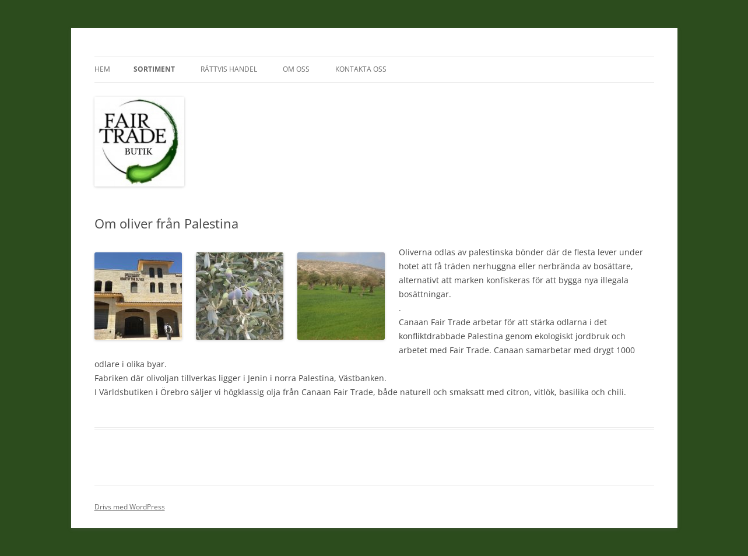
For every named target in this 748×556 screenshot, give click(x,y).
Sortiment (154, 69)
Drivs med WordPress (129, 507)
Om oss (296, 69)
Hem (102, 69)
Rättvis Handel (229, 69)
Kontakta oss (361, 69)
